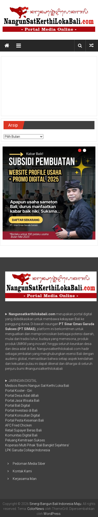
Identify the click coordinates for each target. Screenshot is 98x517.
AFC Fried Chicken (18, 425)
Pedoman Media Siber (29, 463)
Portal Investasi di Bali (21, 410)
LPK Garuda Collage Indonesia (27, 450)
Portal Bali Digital (17, 405)
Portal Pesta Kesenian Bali (24, 420)
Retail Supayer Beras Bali (23, 430)
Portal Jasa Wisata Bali (22, 400)
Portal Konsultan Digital (22, 415)
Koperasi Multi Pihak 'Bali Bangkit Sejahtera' (37, 445)
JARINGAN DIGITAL (37, 415)
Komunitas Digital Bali (21, 435)
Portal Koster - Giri (18, 390)
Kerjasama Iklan (25, 479)
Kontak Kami (22, 471)
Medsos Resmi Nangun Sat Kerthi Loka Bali (37, 386)
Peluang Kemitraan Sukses (25, 440)
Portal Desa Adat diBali (22, 395)
